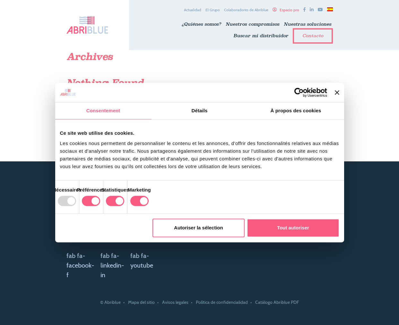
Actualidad (192, 9)
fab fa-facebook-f (80, 265)
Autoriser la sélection (198, 227)
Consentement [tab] (103, 110)
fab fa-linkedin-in (112, 265)
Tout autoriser (293, 227)
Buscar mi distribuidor (260, 35)
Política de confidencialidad (222, 302)
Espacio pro (289, 9)
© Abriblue (110, 302)
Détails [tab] (200, 110)
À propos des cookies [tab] (296, 110)
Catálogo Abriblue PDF (277, 302)
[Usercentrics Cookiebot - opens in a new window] (299, 92)
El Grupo (212, 9)
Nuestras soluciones (307, 24)
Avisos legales (175, 302)
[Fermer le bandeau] (337, 92)
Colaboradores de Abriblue (246, 9)
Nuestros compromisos (252, 24)
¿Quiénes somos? (201, 24)
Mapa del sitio (141, 302)
